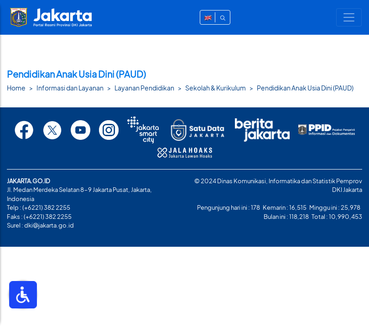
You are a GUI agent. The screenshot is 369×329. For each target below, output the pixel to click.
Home (16, 88)
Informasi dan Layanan (70, 88)
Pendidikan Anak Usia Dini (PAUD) (305, 88)
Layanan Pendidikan (144, 88)
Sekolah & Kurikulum (215, 88)
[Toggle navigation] (349, 17)
